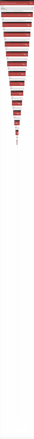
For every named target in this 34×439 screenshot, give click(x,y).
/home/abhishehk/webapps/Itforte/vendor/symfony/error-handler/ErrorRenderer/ (15, 30)
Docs (32, 0)
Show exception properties (4, 9)
